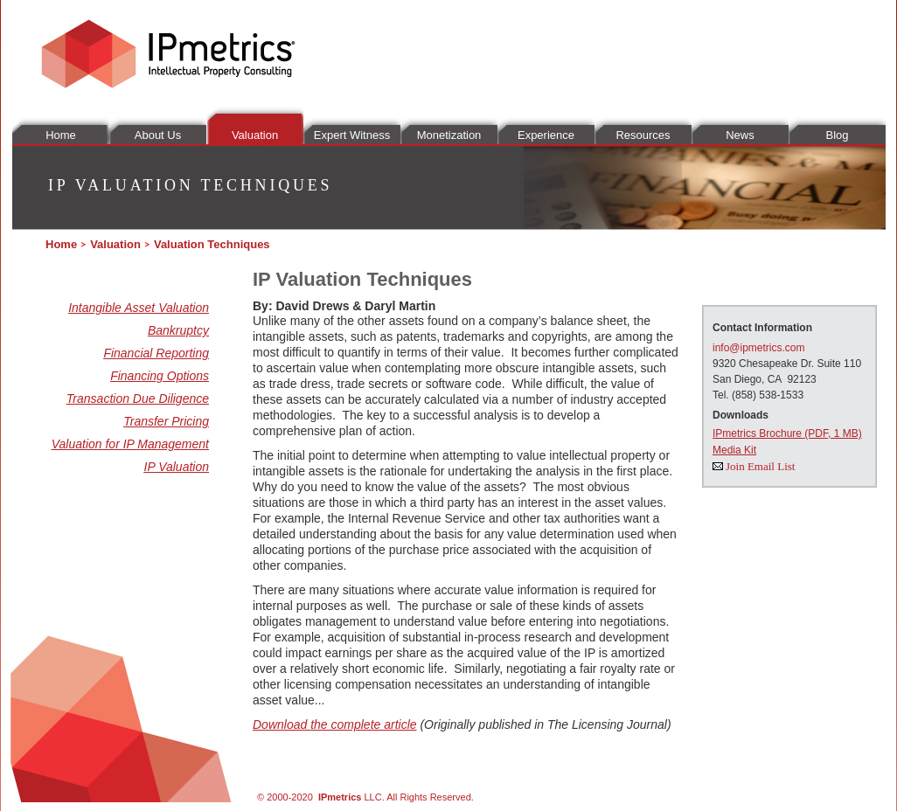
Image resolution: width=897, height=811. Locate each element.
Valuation (255, 135)
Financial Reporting (156, 353)
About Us (158, 135)
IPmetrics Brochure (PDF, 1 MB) (787, 433)
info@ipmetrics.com (759, 348)
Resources (642, 135)
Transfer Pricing (166, 421)
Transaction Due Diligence (137, 399)
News (740, 135)
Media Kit (734, 450)
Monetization (449, 135)
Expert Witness (352, 135)
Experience (546, 135)
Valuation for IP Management (130, 444)
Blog (836, 135)
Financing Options (159, 376)
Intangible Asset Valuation (138, 308)
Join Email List (760, 466)
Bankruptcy (178, 330)
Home (60, 135)
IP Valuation (176, 467)
